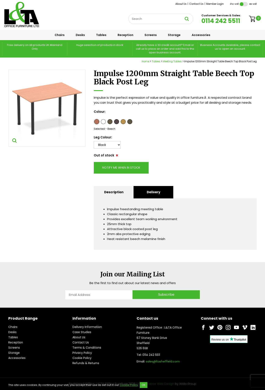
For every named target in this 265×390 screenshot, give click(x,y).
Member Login (215, 4)
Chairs (60, 35)
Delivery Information (87, 327)
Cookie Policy (82, 358)
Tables (101, 35)
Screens (151, 35)
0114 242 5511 (220, 21)
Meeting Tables (172, 61)
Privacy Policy (82, 353)
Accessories (201, 35)
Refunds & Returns (85, 363)
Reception (125, 35)
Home (145, 61)
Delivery (153, 192)
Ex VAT (253, 4)
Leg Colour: (103, 137)
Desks (80, 35)
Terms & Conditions (86, 348)
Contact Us (196, 4)
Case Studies (81, 332)
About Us (181, 4)
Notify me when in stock (121, 168)
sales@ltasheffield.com (163, 361)
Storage (174, 35)
